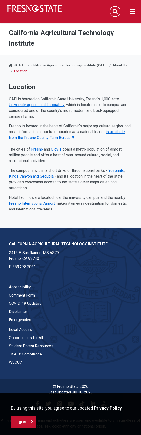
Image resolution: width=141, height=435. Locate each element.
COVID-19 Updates (25, 303)
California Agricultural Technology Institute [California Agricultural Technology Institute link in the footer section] (58, 244)
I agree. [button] (21, 427)
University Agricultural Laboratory (36, 104)
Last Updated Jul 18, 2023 (70, 392)
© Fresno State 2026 (70, 386)
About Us (120, 65)
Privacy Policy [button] (108, 413)
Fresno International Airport (32, 203)
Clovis (56, 149)
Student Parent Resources (31, 346)
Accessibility (20, 287)
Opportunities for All (26, 337)
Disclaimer (18, 311)
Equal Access (20, 329)
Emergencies (20, 320)
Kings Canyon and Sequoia (31, 176)
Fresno (37, 149)
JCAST (19, 65)
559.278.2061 (24, 266)
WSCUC (15, 362)
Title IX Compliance (25, 354)
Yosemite (116, 170)
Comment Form (22, 295)
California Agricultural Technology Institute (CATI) (68, 65)
